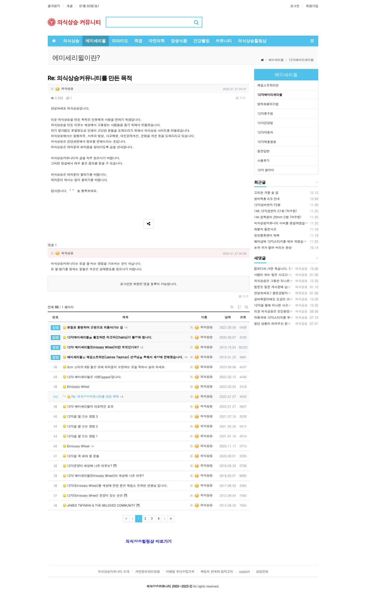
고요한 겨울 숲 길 (266, 192)
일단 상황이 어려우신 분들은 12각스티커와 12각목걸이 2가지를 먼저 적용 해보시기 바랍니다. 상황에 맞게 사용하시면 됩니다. (274, 323)
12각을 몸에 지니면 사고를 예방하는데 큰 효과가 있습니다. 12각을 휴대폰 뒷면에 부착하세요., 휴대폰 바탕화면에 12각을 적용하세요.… (274, 305)
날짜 (228, 317)
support (244, 571)
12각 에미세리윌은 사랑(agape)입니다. (92, 377)
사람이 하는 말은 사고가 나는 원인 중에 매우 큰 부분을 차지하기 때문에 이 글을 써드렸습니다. (274, 274)
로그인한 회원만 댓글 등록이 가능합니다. (148, 284)
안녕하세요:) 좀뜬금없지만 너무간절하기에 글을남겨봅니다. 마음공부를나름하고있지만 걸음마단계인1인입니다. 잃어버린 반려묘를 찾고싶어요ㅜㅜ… (274, 293)
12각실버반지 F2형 (267, 204)
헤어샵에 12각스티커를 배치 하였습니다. (281, 241)
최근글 (260, 182)
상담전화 (262, 571)
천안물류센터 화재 (267, 235)
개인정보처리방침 (147, 571)
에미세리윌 (276, 59)
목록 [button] (241, 98)
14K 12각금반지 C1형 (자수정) (275, 211)
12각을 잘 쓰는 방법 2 (80, 426)
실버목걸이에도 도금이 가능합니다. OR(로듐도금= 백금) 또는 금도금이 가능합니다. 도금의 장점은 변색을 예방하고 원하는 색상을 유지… (274, 299)
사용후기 (263, 160)
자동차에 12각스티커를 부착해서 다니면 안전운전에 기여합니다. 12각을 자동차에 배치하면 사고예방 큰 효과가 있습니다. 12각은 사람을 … (274, 317)
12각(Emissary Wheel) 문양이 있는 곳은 (93, 495)
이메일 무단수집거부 (180, 571)
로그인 (294, 6)
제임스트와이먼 (268, 85)
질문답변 (263, 151)
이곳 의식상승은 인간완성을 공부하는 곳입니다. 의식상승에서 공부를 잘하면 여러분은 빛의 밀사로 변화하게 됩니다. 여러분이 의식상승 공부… (274, 311)
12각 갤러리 (265, 170)
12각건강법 (265, 123)
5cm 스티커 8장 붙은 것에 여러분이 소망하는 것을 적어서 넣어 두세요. (114, 367)
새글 (70, 6)
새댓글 (260, 258)
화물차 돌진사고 (265, 229)
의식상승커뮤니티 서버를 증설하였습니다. (281, 223)
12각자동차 (265, 132)
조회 (243, 317)
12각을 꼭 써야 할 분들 (81, 456)
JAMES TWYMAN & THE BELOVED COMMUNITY (99, 505)
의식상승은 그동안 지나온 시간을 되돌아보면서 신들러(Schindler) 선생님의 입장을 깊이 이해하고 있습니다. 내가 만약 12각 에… (274, 280)
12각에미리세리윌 (301, 59)
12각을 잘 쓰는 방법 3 (80, 416)
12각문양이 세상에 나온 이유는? (87, 465)
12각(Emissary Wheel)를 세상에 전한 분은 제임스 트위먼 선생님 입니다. (115, 485)
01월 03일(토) (89, 6)
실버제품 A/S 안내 (267, 198)
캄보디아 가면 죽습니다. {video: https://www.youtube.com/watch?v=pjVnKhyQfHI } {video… (274, 268)
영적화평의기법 (268, 104)
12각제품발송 (266, 141)
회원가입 (312, 6)
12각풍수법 (265, 113)
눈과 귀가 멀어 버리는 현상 (273, 247)
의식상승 (64, 88)
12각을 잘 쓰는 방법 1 (80, 436)
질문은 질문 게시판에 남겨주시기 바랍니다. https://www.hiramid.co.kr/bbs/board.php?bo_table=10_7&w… (274, 287)
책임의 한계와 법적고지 (217, 571)
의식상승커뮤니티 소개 (113, 571)
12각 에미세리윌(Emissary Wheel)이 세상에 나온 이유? (103, 475)
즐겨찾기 (54, 6)
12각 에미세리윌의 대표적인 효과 (88, 406)
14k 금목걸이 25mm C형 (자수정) (277, 217)
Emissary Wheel (76, 386)
